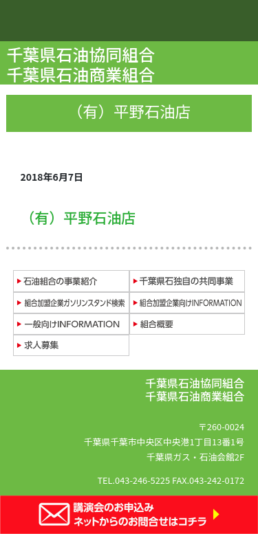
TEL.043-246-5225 (133, 480)
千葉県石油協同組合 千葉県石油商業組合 (82, 64)
